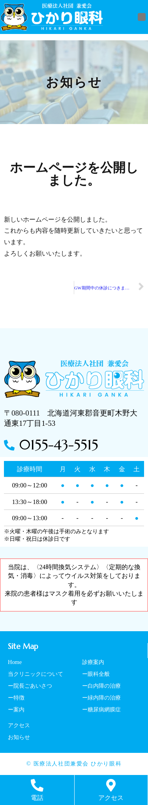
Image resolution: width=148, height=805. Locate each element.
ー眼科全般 (96, 674)
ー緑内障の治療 (101, 697)
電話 (37, 797)
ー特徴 (16, 697)
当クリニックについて (35, 674)
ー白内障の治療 (101, 686)
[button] (142, 17)
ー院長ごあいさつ (30, 686)
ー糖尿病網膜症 (101, 709)
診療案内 (93, 662)
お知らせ (19, 737)
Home (15, 662)
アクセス (19, 725)
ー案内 (16, 709)
